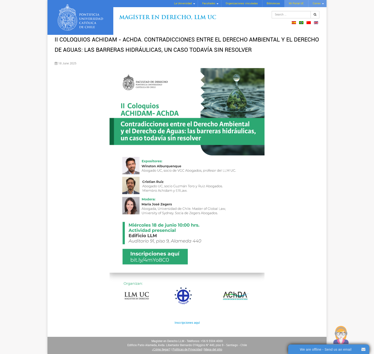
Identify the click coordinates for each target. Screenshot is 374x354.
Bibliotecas (273, 3)
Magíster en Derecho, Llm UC (167, 18)
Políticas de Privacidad (187, 349)
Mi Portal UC (296, 3)
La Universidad (183, 3)
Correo (317, 3)
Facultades (208, 3)
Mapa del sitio (213, 349)
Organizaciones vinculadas (242, 3)
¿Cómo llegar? (161, 349)
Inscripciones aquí (187, 322)
